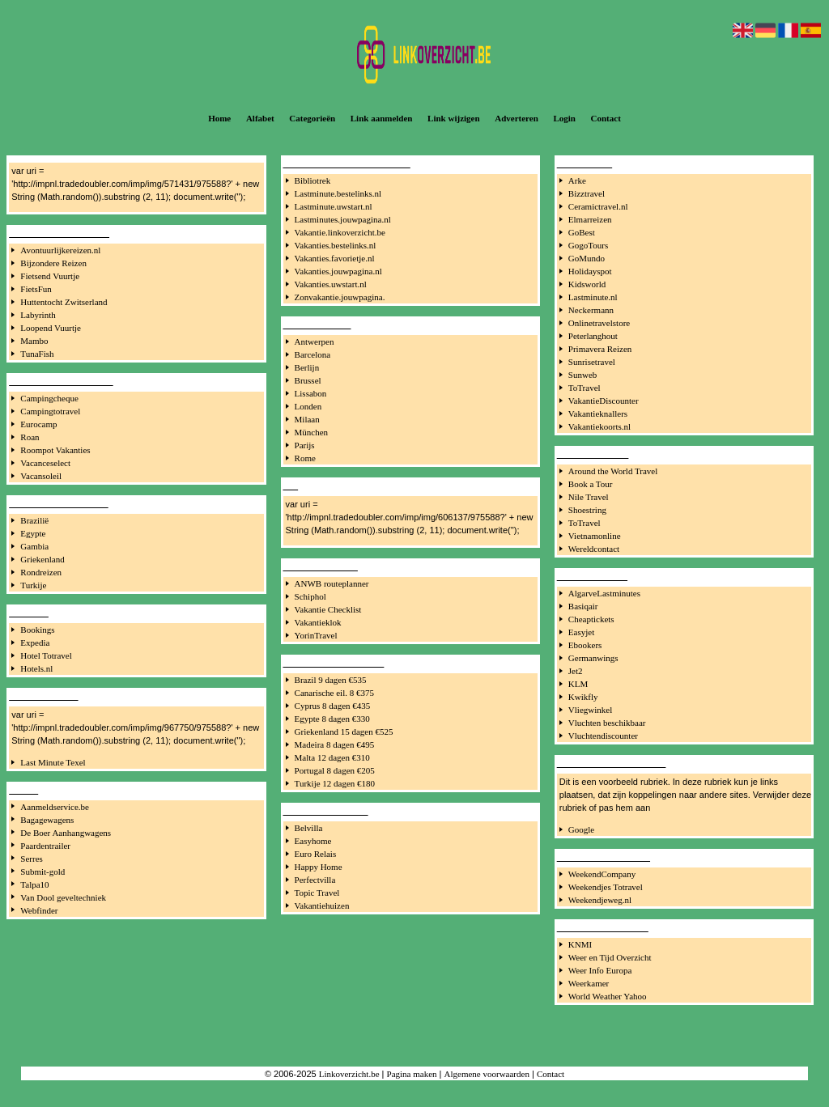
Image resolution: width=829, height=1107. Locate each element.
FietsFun (36, 289)
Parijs (305, 445)
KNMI (580, 944)
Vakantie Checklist (328, 609)
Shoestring (587, 510)
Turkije (33, 585)
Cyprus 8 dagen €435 (333, 705)
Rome (305, 458)
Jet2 (575, 671)
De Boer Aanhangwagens (65, 833)
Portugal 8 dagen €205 (335, 770)
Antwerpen (314, 341)
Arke (577, 180)
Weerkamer (588, 983)
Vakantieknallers (597, 413)
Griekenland (42, 559)
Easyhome (313, 841)
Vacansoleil (41, 476)
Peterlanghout (593, 336)
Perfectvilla (315, 879)
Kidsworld (587, 284)
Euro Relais (316, 854)
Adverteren (516, 118)
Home (219, 118)
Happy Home (318, 867)
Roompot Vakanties (55, 450)
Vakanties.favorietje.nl (335, 258)
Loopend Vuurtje (50, 328)
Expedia (34, 642)
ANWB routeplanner (332, 583)
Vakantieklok (318, 622)
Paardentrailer (45, 845)
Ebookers (585, 645)
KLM (578, 684)
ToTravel (584, 387)
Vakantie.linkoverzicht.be (340, 232)
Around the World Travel (612, 471)
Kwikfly (583, 697)
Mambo (34, 341)
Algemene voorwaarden (486, 1074)
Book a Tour (590, 484)
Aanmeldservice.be (54, 807)
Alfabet (260, 118)
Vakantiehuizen (322, 905)
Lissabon (311, 393)
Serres (31, 858)
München (312, 432)
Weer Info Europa (600, 970)
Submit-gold (42, 871)
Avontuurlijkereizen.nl (60, 250)
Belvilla (309, 828)
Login (564, 118)
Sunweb (582, 375)
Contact (606, 118)
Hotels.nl (36, 668)
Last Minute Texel (52, 762)
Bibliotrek (313, 180)
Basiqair (583, 606)
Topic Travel (317, 892)
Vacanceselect (45, 463)
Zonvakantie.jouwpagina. (340, 297)
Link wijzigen (453, 118)
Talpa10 (34, 884)
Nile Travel (588, 497)
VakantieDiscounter (603, 400)
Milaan (307, 419)
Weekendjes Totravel (605, 887)
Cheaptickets (591, 619)
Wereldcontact (593, 549)
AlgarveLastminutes (604, 593)
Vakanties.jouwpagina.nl (338, 271)
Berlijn (307, 367)
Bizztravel (586, 193)
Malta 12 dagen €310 (332, 757)
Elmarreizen (590, 219)
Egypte (32, 533)
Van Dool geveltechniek (63, 897)
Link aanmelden (382, 118)
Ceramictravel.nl (598, 206)
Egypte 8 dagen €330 (332, 718)
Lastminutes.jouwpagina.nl (343, 219)
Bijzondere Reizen (53, 263)
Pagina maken (412, 1074)
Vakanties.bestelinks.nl (335, 245)
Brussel (308, 380)
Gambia (34, 546)
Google (581, 829)
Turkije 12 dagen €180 (335, 783)
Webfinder (38, 910)
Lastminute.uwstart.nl (333, 206)
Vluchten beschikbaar (607, 722)
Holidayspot (590, 271)
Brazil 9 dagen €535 (331, 680)
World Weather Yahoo (607, 996)
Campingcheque (49, 398)
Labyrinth (37, 315)
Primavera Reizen (600, 349)
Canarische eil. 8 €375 (334, 693)
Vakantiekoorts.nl (599, 426)
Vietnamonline (594, 536)
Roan (29, 437)
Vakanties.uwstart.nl (331, 284)
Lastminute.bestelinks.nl (338, 193)
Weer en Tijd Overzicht (610, 957)
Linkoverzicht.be (349, 1074)
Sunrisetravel (591, 362)
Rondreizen (41, 572)
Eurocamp (38, 424)
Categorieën (312, 118)
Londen (308, 406)
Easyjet (581, 632)
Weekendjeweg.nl (599, 900)
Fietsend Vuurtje (49, 276)
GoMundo (586, 258)
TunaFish (36, 353)
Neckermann (591, 310)
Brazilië (34, 520)
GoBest (581, 232)
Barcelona (313, 354)
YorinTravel (316, 635)
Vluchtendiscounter (603, 735)
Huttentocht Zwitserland (63, 302)
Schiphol (310, 596)
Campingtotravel (50, 411)
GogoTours (588, 245)
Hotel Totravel (45, 655)
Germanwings (593, 658)
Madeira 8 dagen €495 (335, 744)
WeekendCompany (602, 874)
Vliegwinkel (590, 710)
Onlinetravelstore (599, 323)
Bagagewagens (47, 820)
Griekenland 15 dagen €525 (344, 731)
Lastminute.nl (593, 297)
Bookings (37, 629)
